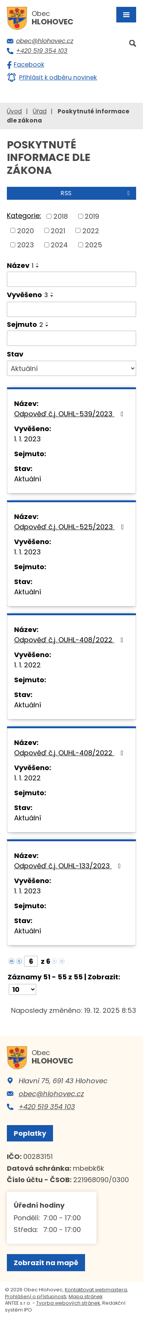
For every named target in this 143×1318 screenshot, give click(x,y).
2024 (59, 245)
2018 (60, 216)
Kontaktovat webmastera (96, 1289)
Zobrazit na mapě (46, 1262)
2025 (93, 245)
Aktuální (27, 479)
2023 (25, 245)
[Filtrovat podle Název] (71, 279)
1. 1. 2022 (27, 665)
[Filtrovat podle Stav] (71, 368)
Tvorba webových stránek (68, 1303)
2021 (58, 230)
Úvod (14, 111)
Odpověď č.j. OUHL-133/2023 (69, 866)
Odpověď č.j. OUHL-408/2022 (70, 640)
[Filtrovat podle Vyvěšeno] (71, 309)
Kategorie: (24, 215)
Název (20, 265)
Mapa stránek (86, 1296)
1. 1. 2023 (27, 439)
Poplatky (30, 1133)
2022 (90, 230)
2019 (92, 216)
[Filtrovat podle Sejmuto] (71, 338)
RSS (96, 193)
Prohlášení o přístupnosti (35, 1296)
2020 (25, 230)
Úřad (40, 111)
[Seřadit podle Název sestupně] (38, 266)
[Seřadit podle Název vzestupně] (38, 263)
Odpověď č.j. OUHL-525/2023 (70, 527)
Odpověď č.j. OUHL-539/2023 (70, 414)
